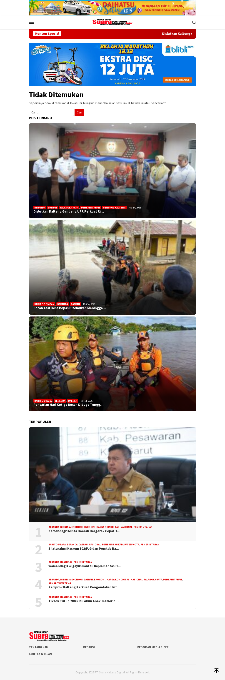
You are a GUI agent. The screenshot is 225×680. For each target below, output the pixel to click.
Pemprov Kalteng (114, 207)
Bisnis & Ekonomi (71, 527)
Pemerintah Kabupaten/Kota (120, 544)
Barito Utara (43, 400)
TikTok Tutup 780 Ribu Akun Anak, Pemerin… (83, 601)
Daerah (52, 207)
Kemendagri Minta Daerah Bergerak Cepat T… (84, 531)
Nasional (126, 527)
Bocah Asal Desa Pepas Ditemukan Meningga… (69, 308)
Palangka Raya (69, 207)
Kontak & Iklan (40, 654)
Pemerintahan (90, 207)
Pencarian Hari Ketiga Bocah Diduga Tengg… (68, 405)
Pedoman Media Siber (153, 647)
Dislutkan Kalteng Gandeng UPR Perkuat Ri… (68, 211)
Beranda (39, 207)
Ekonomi (89, 527)
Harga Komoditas (107, 527)
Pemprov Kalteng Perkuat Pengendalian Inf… (84, 587)
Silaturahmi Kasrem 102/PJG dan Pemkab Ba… (83, 549)
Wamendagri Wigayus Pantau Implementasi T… (84, 566)
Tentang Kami (39, 647)
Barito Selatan (44, 304)
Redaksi (89, 647)
